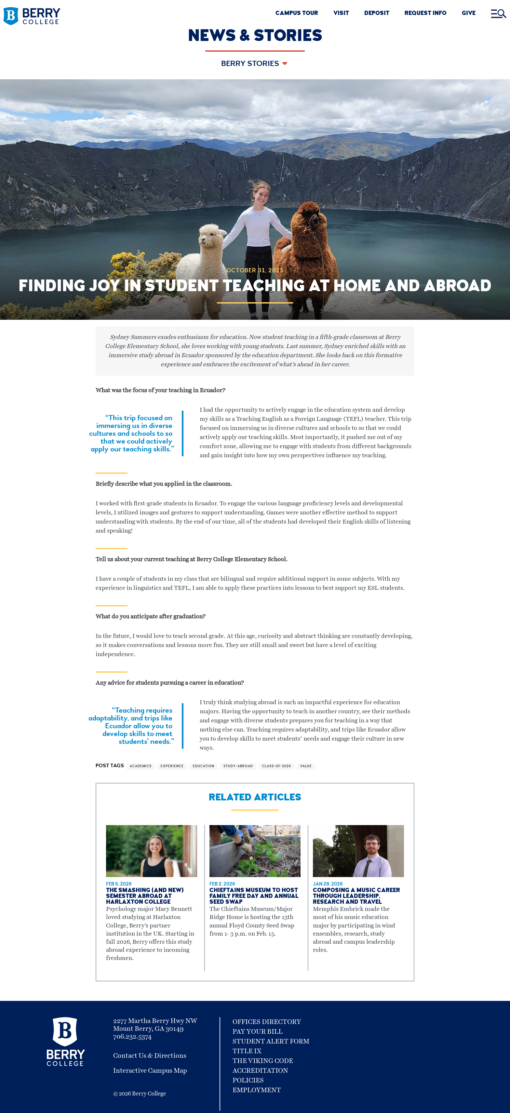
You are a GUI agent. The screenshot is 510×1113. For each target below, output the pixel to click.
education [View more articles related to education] (203, 766)
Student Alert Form (271, 1041)
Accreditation (260, 1071)
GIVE (469, 14)
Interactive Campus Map (150, 1071)
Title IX (247, 1051)
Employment (257, 1090)
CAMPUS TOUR (296, 14)
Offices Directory (267, 1022)
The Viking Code (263, 1061)
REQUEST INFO (426, 14)
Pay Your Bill (258, 1032)
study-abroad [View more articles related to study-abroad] (238, 766)
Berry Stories (251, 64)
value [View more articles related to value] (306, 766)
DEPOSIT (376, 14)
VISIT (341, 14)
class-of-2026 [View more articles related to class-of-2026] (276, 766)
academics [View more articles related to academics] (141, 766)
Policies (248, 1080)
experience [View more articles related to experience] (172, 766)
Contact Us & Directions (149, 1056)
